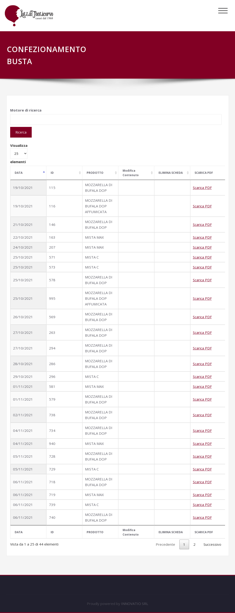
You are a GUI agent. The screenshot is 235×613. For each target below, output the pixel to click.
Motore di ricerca (25, 110)
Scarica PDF (202, 187)
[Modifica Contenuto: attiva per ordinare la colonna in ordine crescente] (136, 173)
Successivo (212, 544)
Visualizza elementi (18, 153)
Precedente (165, 544)
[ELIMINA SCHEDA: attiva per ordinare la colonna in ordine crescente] (172, 173)
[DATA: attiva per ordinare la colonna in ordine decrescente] (28, 173)
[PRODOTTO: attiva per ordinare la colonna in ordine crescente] (100, 173)
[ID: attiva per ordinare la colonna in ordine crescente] (64, 173)
